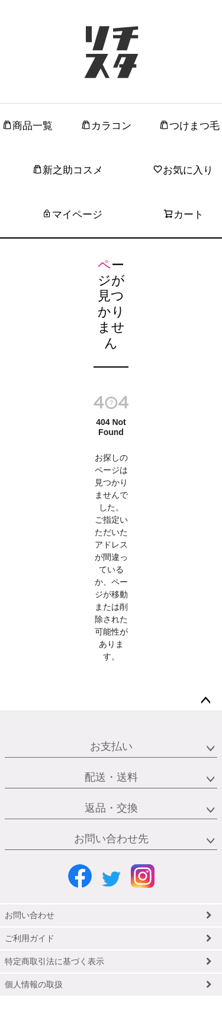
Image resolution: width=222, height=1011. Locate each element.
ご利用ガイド (29, 938)
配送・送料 (111, 777)
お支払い (111, 746)
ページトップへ (205, 700)
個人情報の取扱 (34, 984)
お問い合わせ (29, 915)
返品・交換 (111, 808)
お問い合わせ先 (111, 839)
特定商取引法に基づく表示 (54, 961)
